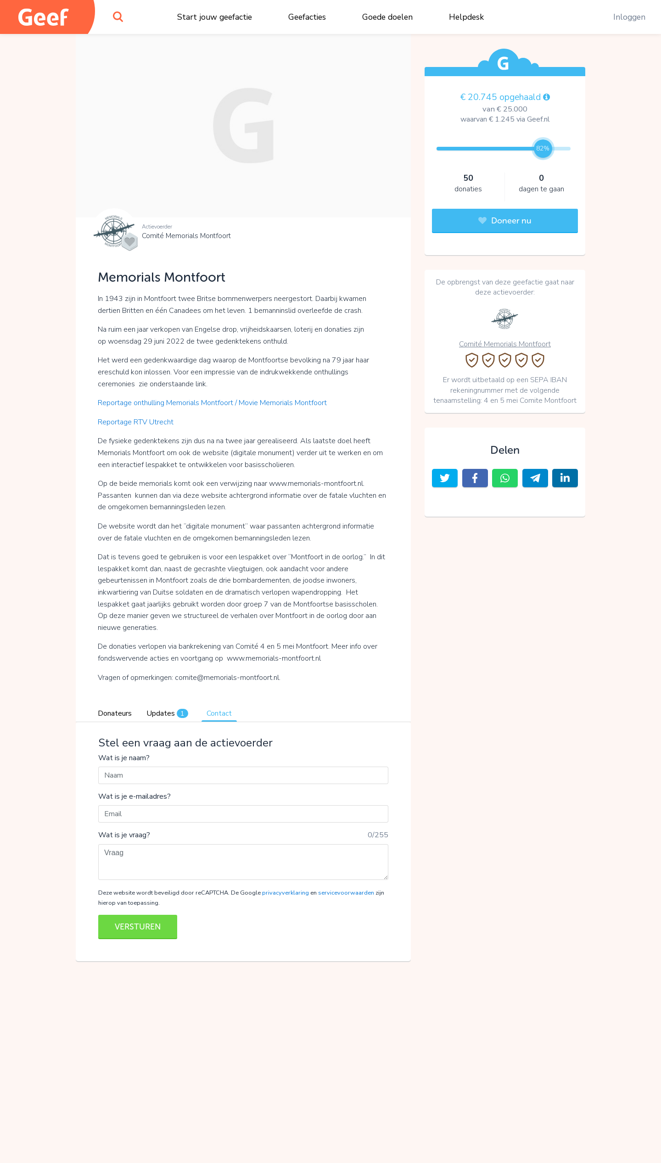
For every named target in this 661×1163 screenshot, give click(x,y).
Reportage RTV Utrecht (136, 422)
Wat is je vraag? (124, 835)
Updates (167, 713)
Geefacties (307, 16)
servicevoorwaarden (346, 893)
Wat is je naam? (124, 758)
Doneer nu (505, 221)
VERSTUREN (138, 927)
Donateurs (115, 713)
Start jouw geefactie (214, 16)
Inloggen (629, 16)
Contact (219, 713)
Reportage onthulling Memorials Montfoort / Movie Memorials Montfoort (213, 403)
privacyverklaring (285, 893)
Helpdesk (466, 16)
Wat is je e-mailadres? (134, 796)
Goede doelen (387, 16)
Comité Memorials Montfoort (186, 235)
